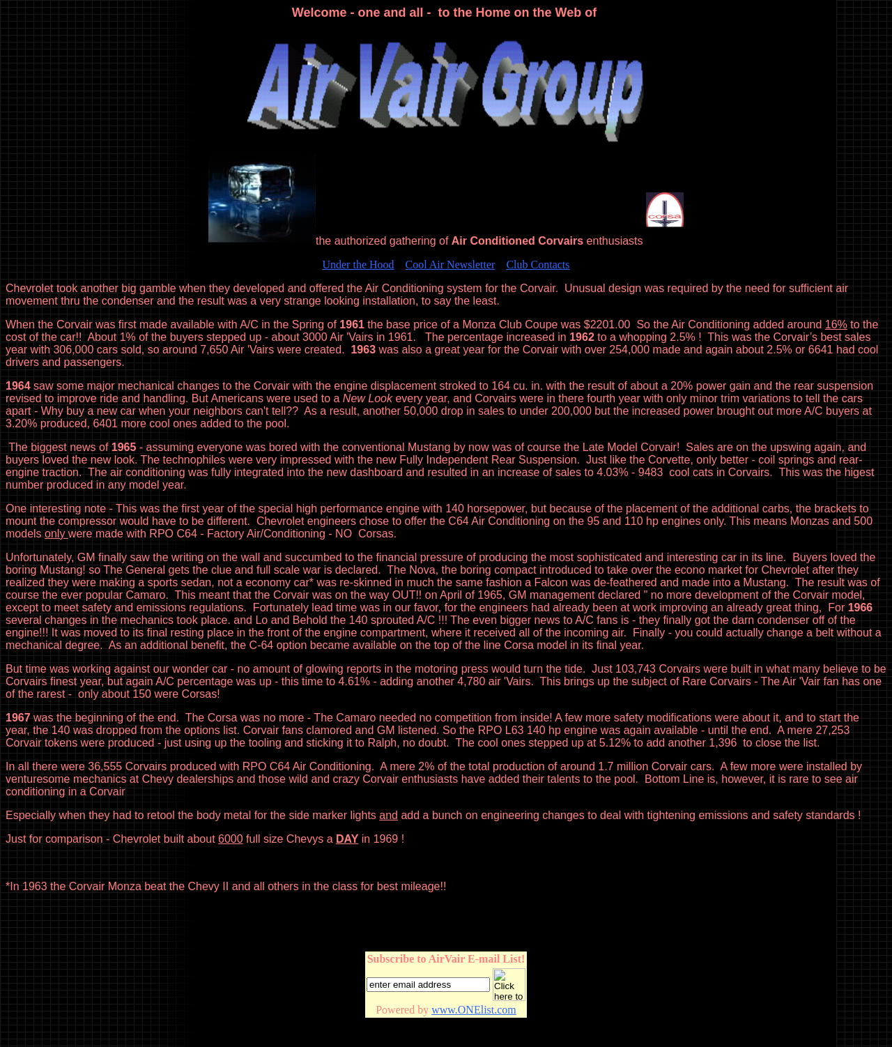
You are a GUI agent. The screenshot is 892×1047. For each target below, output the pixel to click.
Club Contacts (537, 264)
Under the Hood (358, 264)
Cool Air (450, 264)
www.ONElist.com (473, 1010)
